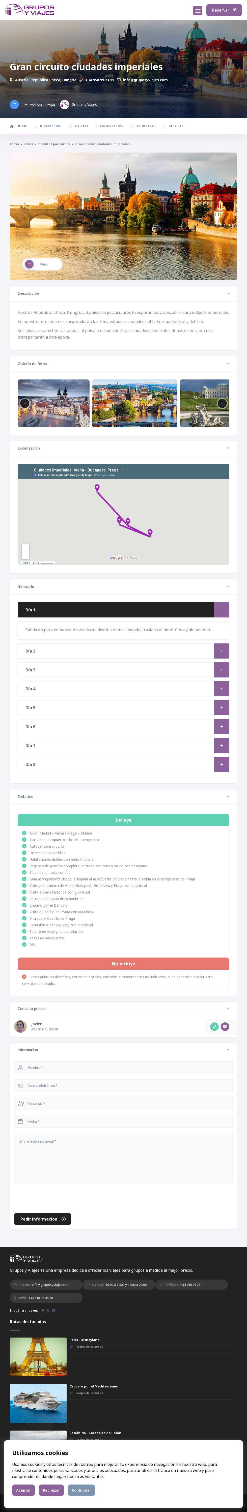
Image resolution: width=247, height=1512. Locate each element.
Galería (79, 126)
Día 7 (127, 745)
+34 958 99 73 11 (96, 79)
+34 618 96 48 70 (40, 1297)
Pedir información (43, 1219)
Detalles (173, 126)
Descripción (48, 126)
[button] (222, 403)
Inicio (19, 126)
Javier (36, 1023)
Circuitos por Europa (54, 144)
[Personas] (123, 1103)
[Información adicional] (123, 1158)
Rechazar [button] (51, 1490)
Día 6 (127, 726)
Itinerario (143, 126)
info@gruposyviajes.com (142, 79)
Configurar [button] (81, 1490)
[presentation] (52, 1198)
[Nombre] (123, 1067)
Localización (110, 126)
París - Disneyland (85, 1340)
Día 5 (127, 707)
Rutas (28, 144)
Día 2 (127, 651)
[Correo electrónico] (123, 1085)
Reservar (224, 10)
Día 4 (127, 688)
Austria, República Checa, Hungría (43, 79)
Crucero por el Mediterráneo (94, 1386)
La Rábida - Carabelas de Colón (95, 1433)
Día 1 (127, 609)
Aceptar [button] (23, 1490)
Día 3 (127, 669)
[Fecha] (123, 1121)
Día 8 (127, 764)
